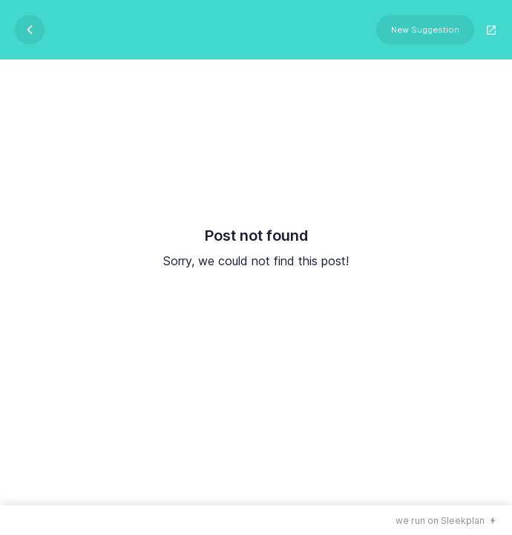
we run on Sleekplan (440, 520)
